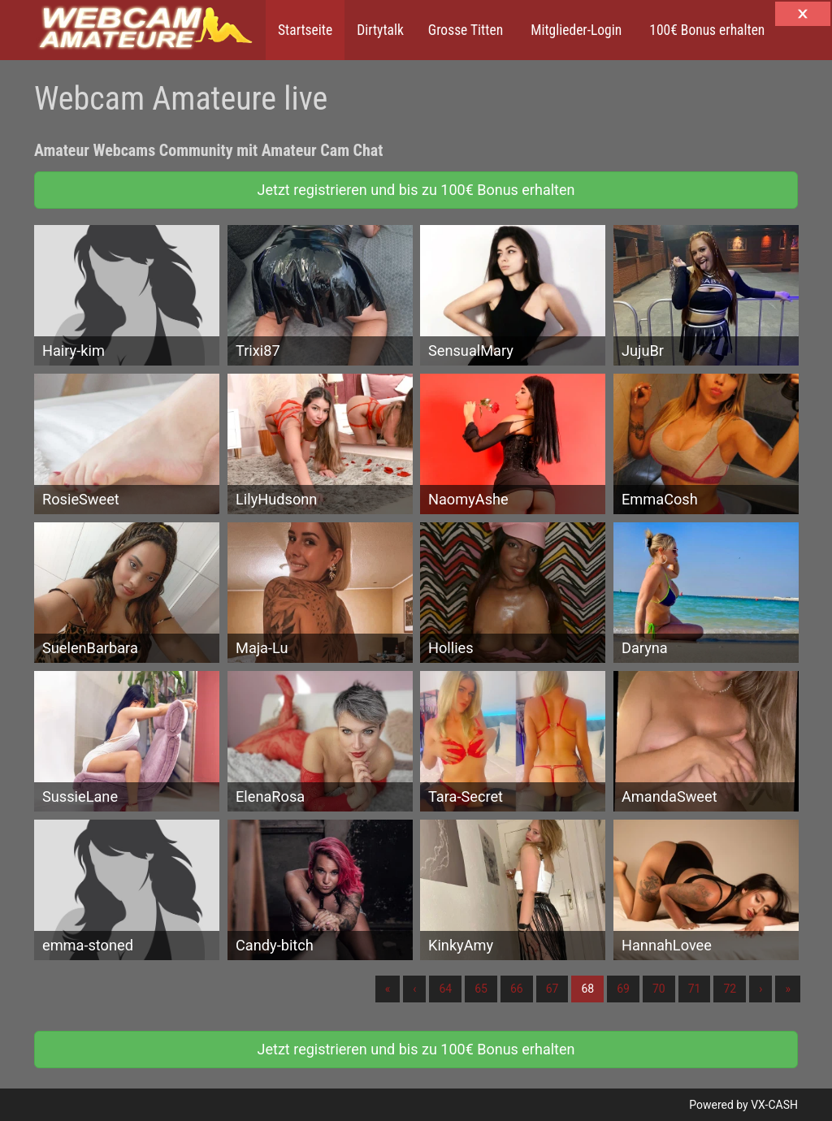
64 (445, 988)
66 (516, 988)
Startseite (305, 30)
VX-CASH (774, 1104)
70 (658, 988)
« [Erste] (388, 988)
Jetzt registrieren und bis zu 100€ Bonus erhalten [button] (416, 189)
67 (552, 988)
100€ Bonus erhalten (705, 30)
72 (729, 988)
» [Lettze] (788, 988)
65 (481, 988)
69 (623, 988)
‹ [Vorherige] (414, 988)
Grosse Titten (465, 30)
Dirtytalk (380, 30)
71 (694, 988)
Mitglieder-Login (574, 30)
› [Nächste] (760, 988)
